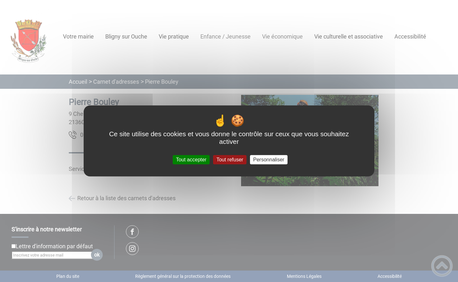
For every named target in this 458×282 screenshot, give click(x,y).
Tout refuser (229, 159)
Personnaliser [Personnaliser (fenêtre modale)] (268, 159)
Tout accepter (191, 159)
